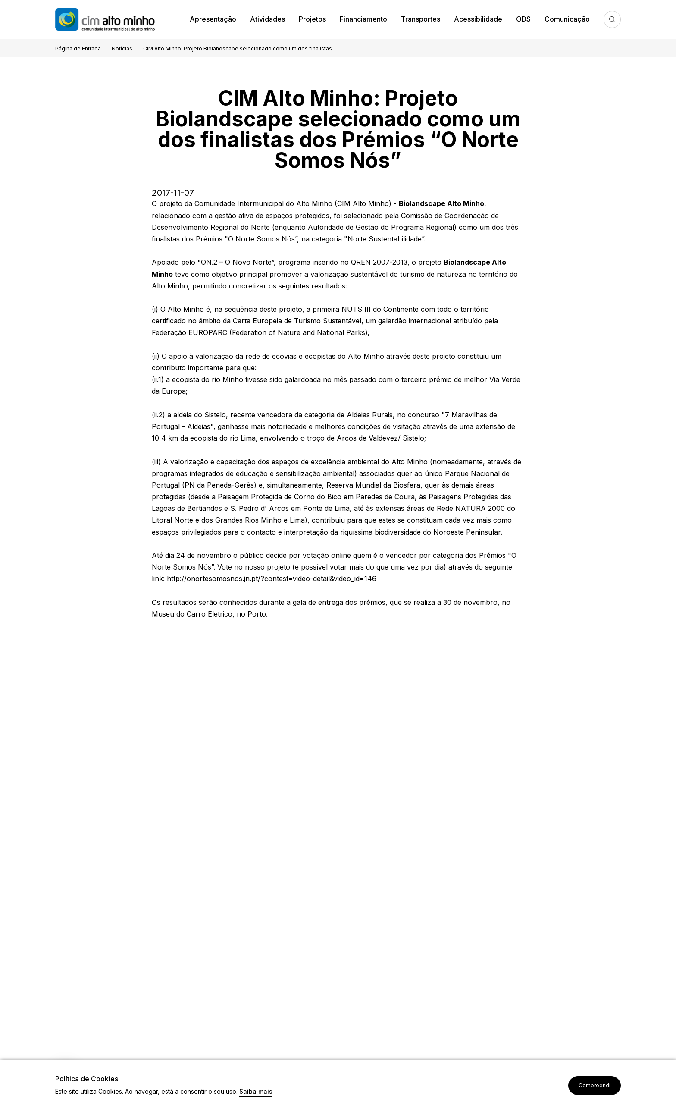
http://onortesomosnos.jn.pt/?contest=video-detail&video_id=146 (271, 578)
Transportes (420, 19)
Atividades (267, 19)
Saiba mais (255, 1092)
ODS (523, 19)
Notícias (122, 48)
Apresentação (213, 19)
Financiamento (363, 19)
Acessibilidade (478, 19)
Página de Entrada (78, 48)
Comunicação (567, 19)
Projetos (312, 19)
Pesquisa (612, 19)
